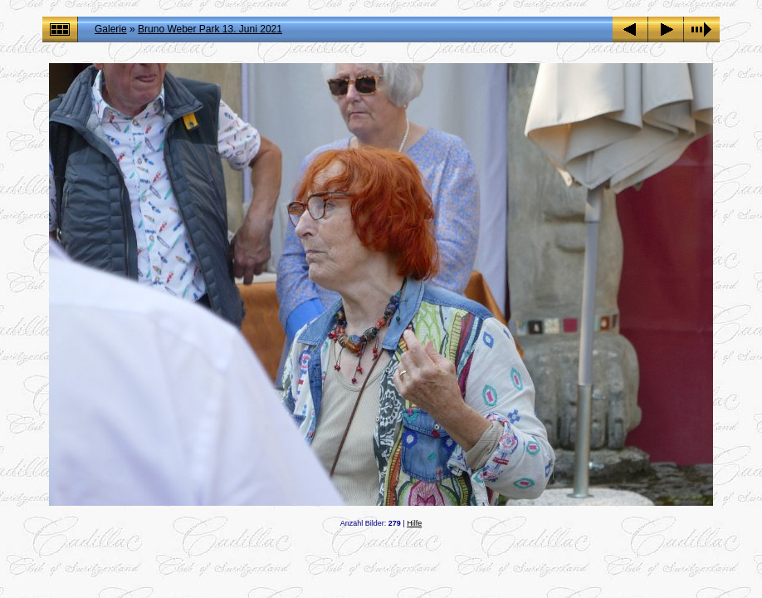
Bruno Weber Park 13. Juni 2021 (210, 29)
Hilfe (414, 523)
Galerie (111, 29)
